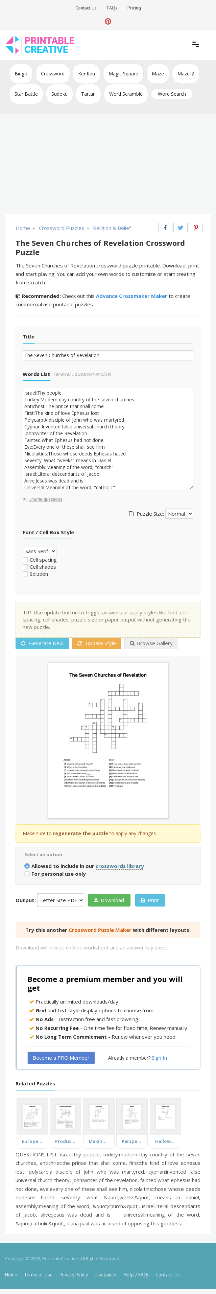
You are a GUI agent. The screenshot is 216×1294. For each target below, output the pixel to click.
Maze (158, 73)
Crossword (53, 73)
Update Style (96, 643)
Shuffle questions (42, 499)
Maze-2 (185, 73)
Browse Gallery (151, 643)
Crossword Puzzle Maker (100, 929)
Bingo (21, 73)
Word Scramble (126, 94)
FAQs (112, 8)
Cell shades (43, 566)
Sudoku (59, 94)
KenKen (86, 73)
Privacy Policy (73, 1274)
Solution (39, 573)
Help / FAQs (136, 1274)
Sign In (159, 1057)
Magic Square (123, 73)
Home (11, 1274)
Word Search (172, 94)
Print (150, 900)
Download (109, 900)
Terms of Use (38, 1274)
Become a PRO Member (61, 1057)
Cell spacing (43, 559)
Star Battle (26, 94)
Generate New (42, 643)
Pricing (134, 8)
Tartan (88, 94)
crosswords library (120, 866)
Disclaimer (106, 1274)
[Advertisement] (108, 165)
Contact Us (86, 8)
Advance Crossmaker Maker (131, 295)
